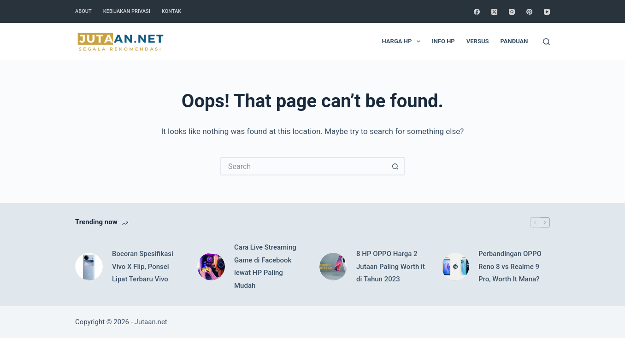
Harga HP (403, 41)
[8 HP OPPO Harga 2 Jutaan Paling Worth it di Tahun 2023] (333, 266)
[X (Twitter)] (494, 12)
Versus (477, 41)
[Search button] (395, 166)
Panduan (514, 41)
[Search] (546, 41)
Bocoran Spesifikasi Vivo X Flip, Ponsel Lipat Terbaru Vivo (142, 267)
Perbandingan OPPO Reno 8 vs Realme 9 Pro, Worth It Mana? (510, 267)
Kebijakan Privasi (126, 11)
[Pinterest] (529, 12)
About (83, 11)
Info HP (443, 41)
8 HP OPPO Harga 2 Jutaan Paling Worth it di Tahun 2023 (390, 267)
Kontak (171, 11)
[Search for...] (303, 166)
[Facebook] (477, 12)
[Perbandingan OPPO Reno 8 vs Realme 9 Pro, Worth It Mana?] (455, 266)
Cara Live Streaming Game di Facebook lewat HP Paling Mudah (265, 266)
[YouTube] (547, 12)
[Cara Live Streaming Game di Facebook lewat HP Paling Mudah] (211, 266)
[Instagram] (512, 12)
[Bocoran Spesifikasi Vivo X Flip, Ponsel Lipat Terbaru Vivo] (89, 266)
